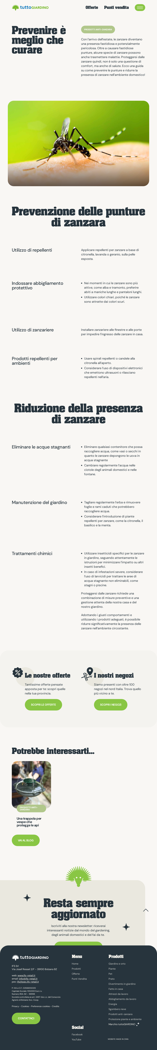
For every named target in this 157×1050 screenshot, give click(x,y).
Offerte (92, 7)
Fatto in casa (116, 989)
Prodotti (76, 968)
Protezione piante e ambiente (125, 1019)
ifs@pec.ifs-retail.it (28, 980)
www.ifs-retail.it (26, 974)
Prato (112, 978)
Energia (113, 1004)
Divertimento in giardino (122, 983)
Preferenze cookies (40, 1004)
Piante (112, 968)
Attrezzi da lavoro (118, 994)
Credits (55, 1004)
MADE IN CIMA (122, 1039)
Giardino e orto (117, 963)
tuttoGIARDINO (30, 8)
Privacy (15, 1004)
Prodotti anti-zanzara (120, 1014)
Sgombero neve (117, 1009)
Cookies (25, 1004)
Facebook (77, 1034)
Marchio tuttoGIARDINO (122, 1024)
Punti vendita (116, 7)
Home (75, 963)
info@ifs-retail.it (28, 977)
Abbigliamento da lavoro (122, 999)
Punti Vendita (79, 978)
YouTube (76, 1039)
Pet (110, 973)
